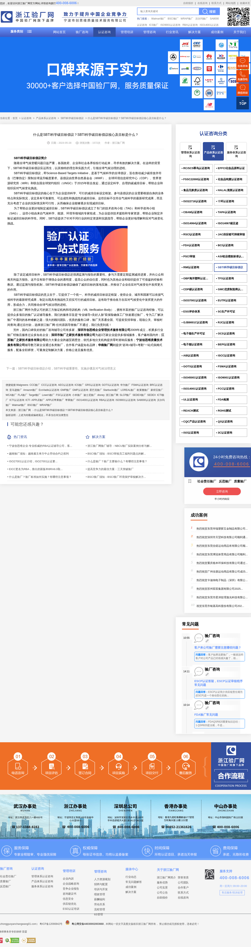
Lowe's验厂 (48, 395)
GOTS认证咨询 (110, 384)
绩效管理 (99, 931)
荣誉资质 (183, 903)
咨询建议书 (69, 927)
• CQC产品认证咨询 (194, 421)
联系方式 (216, 3)
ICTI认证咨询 (16, 400)
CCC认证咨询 (49, 384)
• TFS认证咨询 (225, 278)
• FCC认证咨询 (225, 388)
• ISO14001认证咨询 (194, 388)
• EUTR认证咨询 (226, 300)
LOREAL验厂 (128, 390)
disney (101, 395)
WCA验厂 (11, 395)
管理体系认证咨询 (190, 154)
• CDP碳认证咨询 (192, 289)
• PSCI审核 (188, 256)
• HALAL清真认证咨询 (229, 190)
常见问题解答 (134, 903)
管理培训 (127, 32)
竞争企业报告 (71, 922)
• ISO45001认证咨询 (194, 377)
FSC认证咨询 (63, 395)
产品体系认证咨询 (46, 118)
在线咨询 (202, 3)
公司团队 (183, 908)
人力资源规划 (102, 916)
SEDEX (151, 395)
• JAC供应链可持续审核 (230, 234)
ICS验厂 (153, 24)
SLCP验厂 (125, 395)
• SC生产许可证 (225, 311)
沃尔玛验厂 (201, 18)
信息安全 (68, 932)
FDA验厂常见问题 (206, 714)
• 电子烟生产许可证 (193, 333)
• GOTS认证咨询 (192, 366)
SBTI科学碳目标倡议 (72, 118)
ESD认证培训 (71, 942)
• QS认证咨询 (224, 421)
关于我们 (239, 32)
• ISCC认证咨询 (225, 355)
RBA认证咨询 (190, 24)
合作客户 (183, 913)
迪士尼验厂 (89, 395)
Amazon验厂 (30, 390)
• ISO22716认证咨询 (194, 201)
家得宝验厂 (157, 390)
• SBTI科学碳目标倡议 (229, 267)
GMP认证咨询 (80, 390)
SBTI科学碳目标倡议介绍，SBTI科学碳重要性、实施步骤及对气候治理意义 (67, 368)
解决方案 (194, 32)
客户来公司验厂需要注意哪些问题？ (217, 647)
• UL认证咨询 (190, 399)
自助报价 (188, 3)
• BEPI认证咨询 (225, 344)
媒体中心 (132, 891)
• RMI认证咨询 (190, 267)
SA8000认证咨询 (146, 400)
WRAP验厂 (187, 18)
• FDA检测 (222, 399)
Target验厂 (35, 395)
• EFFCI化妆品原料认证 (230, 168)
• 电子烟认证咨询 (192, 344)
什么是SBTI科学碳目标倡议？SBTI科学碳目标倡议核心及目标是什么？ (73, 410)
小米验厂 (77, 395)
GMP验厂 (65, 390)
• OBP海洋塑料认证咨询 (196, 278)
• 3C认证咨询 (224, 432)
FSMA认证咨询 (140, 384)
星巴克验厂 (96, 390)
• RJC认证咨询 (225, 322)
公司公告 (162, 918)
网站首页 (59, 32)
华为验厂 (125, 384)
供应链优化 (69, 937)
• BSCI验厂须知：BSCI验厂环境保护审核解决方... (116, 476)
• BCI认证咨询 (224, 245)
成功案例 (217, 32)
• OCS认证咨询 (225, 333)
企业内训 (68, 912)
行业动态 (131, 898)
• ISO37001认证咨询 (194, 300)
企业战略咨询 (71, 917)
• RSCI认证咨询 (191, 234)
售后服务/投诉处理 (232, 913)
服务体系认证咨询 (236, 154)
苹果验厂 (70, 400)
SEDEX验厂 (139, 395)
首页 (15, 118)
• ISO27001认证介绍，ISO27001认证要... (32, 461)
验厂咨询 (82, 32)
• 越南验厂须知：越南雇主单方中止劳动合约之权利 (38, 453)
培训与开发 (101, 926)
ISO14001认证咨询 (87, 400)
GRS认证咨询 (93, 384)
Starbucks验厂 (111, 390)
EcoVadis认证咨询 (49, 390)
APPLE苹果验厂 (55, 400)
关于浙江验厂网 (168, 895)
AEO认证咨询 (65, 384)
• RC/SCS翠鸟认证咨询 (196, 168)
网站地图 (231, 3)
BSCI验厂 (173, 18)
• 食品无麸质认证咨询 (195, 190)
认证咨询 (104, 32)
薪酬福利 (99, 936)
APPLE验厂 (38, 400)
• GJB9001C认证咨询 (195, 322)
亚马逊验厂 (15, 390)
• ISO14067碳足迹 (227, 223)
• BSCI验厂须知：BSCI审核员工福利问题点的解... (116, 453)
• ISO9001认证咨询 (227, 377)
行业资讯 (172, 32)
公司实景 (162, 913)
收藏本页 (245, 3)
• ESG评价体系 (191, 311)
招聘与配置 (101, 921)
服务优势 (162, 908)
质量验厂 (5, 898)
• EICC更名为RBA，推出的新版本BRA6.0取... (35, 469)
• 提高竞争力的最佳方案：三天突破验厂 (110, 469)
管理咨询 (149, 32)
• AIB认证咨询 (190, 355)
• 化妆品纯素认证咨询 (229, 179)
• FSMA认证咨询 (226, 366)
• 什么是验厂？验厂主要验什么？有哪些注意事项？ (116, 461)
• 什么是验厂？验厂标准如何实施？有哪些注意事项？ (39, 476)
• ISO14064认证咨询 (194, 223)
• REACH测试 (190, 410)
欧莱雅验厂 (143, 390)
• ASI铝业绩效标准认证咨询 (231, 256)
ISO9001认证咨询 (170, 24)
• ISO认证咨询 (190, 432)
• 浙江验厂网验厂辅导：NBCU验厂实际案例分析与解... (119, 445)
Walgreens (22, 384)
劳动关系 (99, 941)
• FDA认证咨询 (191, 245)
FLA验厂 (22, 395)
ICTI (28, 400)
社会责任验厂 (8, 893)
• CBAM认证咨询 (192, 212)
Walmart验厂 (158, 18)
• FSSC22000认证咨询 (195, 179)
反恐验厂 (5, 904)
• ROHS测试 (223, 410)
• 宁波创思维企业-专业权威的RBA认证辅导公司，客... (39, 445)
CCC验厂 (34, 384)
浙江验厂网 (112, 395)
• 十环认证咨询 (225, 201)
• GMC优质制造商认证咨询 (231, 289)
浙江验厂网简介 (166, 903)
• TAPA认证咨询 (226, 212)
